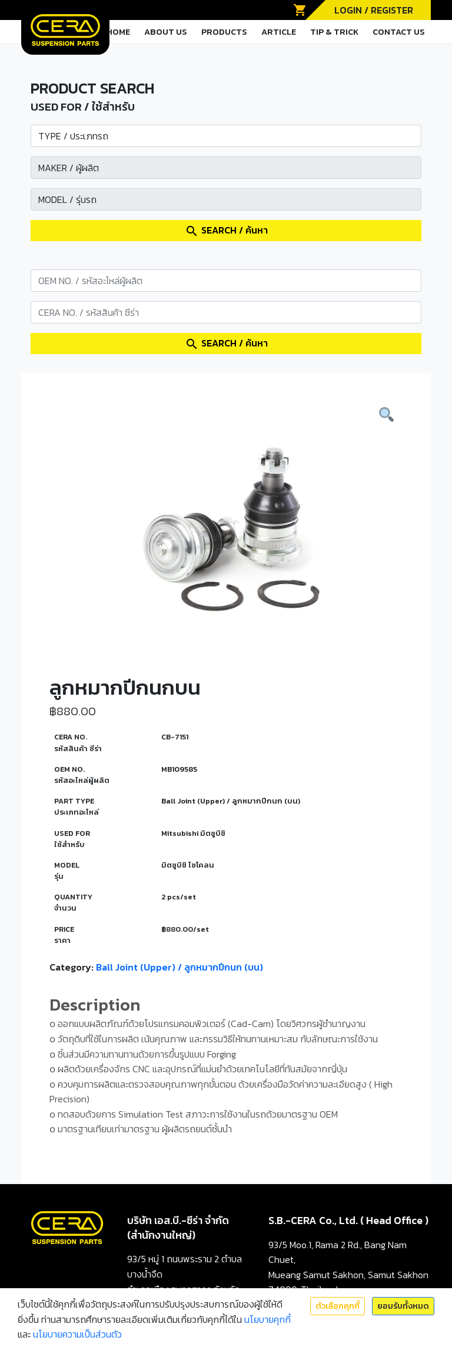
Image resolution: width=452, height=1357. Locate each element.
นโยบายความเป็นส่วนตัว (77, 1334)
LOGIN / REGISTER (373, 10)
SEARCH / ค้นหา (226, 230)
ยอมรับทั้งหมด (403, 1306)
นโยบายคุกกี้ (267, 1319)
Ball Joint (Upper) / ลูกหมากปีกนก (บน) (179, 967)
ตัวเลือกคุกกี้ (337, 1306)
